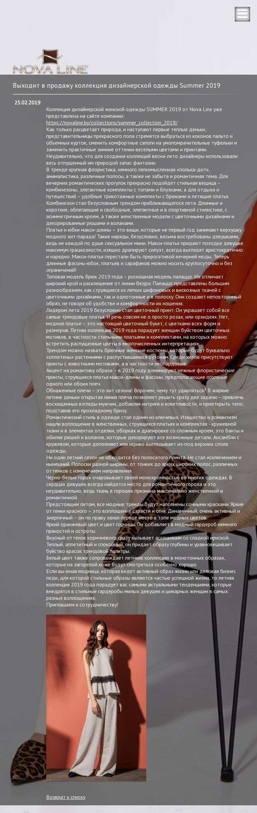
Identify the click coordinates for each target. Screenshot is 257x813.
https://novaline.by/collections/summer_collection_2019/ (112, 122)
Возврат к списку (65, 797)
